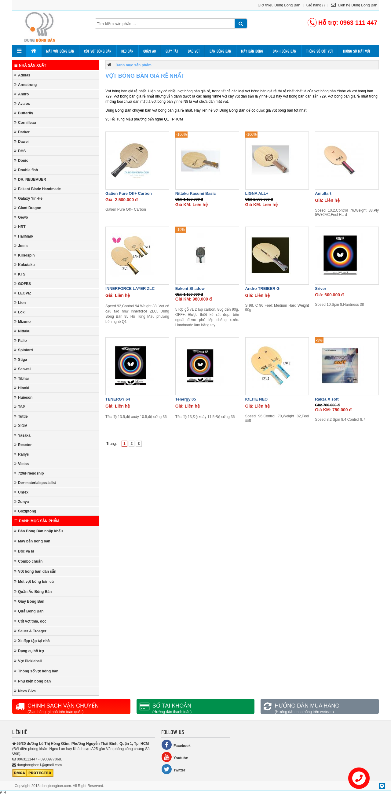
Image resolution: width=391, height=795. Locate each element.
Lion (20, 302)
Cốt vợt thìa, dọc (30, 621)
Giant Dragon (27, 207)
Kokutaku (24, 264)
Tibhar (21, 378)
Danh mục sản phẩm (36, 521)
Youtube (174, 757)
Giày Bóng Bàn (29, 601)
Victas (21, 463)
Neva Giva (25, 691)
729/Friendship (29, 473)
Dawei (21, 141)
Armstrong (25, 84)
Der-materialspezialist (35, 482)
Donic (21, 160)
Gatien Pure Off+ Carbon (128, 193)
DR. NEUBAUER (30, 179)
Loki (20, 312)
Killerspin (24, 255)
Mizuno (22, 321)
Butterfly (23, 113)
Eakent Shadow (190, 288)
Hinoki (21, 388)
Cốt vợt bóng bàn (97, 51)
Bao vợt (194, 51)
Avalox (22, 103)
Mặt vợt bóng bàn (60, 51)
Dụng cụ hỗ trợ (29, 651)
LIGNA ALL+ (257, 193)
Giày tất (172, 51)
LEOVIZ (22, 293)
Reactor (23, 444)
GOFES (22, 283)
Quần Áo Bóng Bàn (33, 591)
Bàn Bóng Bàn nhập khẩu (38, 531)
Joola (20, 245)
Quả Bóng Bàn (29, 611)
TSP (19, 407)
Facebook (176, 744)
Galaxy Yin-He (28, 198)
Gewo (21, 217)
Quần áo (149, 51)
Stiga (20, 359)
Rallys (21, 454)
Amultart (323, 193)
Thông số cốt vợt (319, 51)
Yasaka (22, 435)
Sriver (320, 288)
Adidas (22, 75)
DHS (20, 151)
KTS (19, 274)
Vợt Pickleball (28, 661)
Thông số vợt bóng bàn (36, 671)
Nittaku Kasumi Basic (195, 193)
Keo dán (127, 51)
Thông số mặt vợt (356, 51)
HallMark (23, 236)
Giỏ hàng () (315, 5)
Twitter (173, 769)
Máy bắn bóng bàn (32, 541)
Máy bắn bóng (252, 51)
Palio (20, 340)
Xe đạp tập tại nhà (32, 640)
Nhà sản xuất (30, 65)
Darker (22, 132)
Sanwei (22, 369)
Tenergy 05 (185, 399)
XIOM (20, 425)
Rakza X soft (326, 399)
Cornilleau (25, 122)
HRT (20, 226)
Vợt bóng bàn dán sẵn (35, 571)
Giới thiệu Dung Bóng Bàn (279, 5)
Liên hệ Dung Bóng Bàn (354, 5)
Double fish (26, 170)
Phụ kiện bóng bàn (32, 681)
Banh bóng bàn (284, 51)
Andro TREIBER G (262, 288)
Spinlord (23, 350)
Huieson (23, 397)
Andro (21, 94)
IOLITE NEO (256, 399)
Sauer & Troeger (30, 631)
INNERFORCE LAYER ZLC (130, 288)
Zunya (21, 501)
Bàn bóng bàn (220, 51)
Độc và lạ (24, 551)
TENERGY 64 (117, 399)
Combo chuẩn (28, 561)
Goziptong (25, 511)
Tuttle (21, 416)
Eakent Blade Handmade (37, 189)
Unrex (21, 492)
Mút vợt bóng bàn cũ (34, 581)
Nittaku (22, 331)
